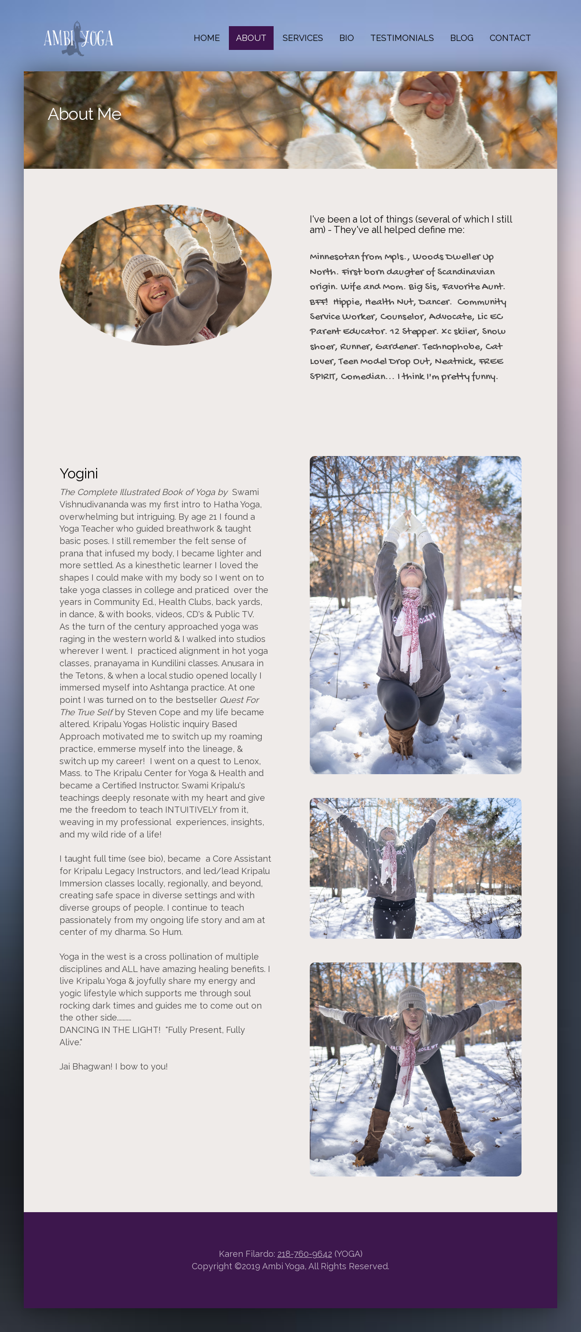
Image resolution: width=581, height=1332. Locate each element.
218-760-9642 (304, 1254)
